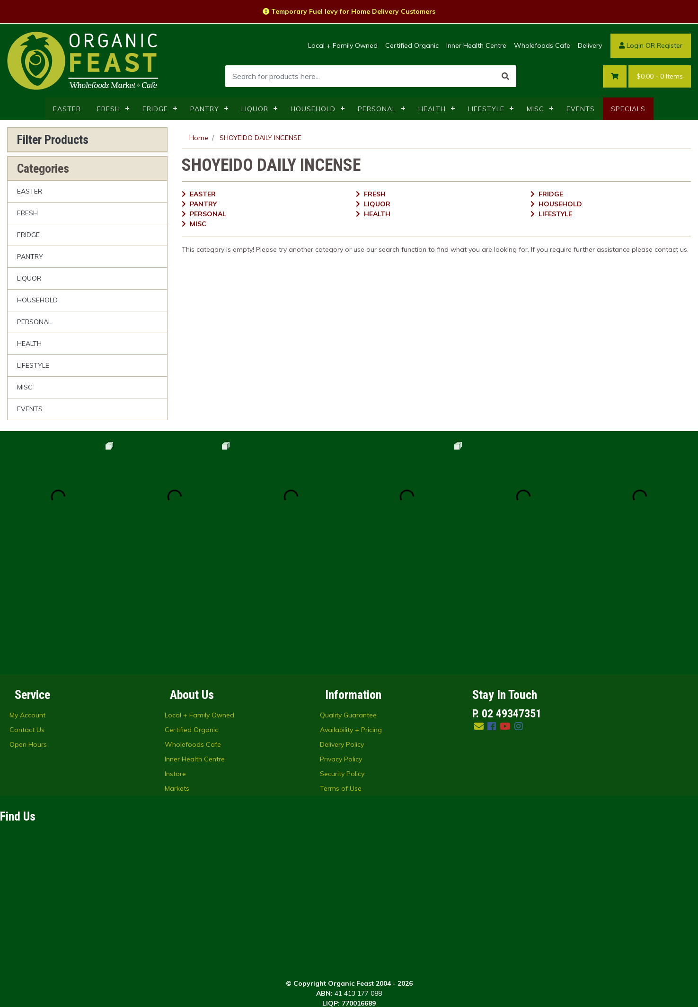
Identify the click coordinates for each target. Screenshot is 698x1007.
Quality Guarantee (348, 598)
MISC (535, 109)
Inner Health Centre (476, 45)
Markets (177, 672)
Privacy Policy (341, 642)
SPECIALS (628, 109)
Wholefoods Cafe (542, 45)
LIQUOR (254, 109)
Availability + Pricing (351, 613)
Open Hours (28, 628)
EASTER (67, 109)
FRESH (108, 109)
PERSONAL (377, 109)
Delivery (590, 45)
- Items (659, 76)
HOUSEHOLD (313, 109)
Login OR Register (650, 45)
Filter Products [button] (52, 139)
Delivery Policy (342, 628)
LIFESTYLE (486, 109)
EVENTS (580, 109)
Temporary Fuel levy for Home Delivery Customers (349, 11)
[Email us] (479, 610)
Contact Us (26, 613)
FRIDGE (155, 109)
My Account (27, 598)
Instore (175, 657)
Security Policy (342, 657)
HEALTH (432, 109)
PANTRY (204, 109)
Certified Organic (412, 45)
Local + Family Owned (343, 45)
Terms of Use (341, 672)
